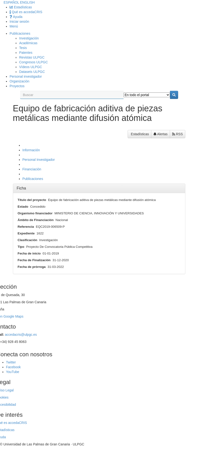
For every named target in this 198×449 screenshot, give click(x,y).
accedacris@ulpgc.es (21, 334)
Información (31, 150)
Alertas (160, 134)
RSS (177, 134)
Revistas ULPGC (32, 57)
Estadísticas (21, 7)
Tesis (23, 48)
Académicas (28, 43)
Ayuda (16, 17)
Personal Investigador (39, 160)
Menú (14, 26)
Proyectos (17, 86)
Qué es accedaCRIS (26, 12)
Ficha (21, 188)
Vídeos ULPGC (30, 67)
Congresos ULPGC (33, 62)
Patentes (25, 52)
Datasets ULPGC (32, 72)
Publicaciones (20, 33)
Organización (19, 81)
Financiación (32, 169)
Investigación (29, 38)
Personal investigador (26, 76)
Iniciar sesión (19, 21)
